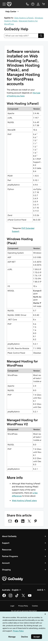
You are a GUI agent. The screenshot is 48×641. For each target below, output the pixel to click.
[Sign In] (38, 4)
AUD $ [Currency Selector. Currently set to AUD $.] (41, 589)
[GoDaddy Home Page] (12, 579)
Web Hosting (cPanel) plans (24, 500)
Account (6, 563)
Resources (6, 550)
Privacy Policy (23, 606)
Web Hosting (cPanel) (24, 18)
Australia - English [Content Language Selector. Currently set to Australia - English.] (12, 589)
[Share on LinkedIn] (23, 521)
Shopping (6, 570)
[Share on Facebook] (16, 521)
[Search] (41, 35)
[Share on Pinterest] (35, 521)
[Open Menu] (3, 4)
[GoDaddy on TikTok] (17, 597)
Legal (12, 606)
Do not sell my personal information (24, 611)
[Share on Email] (10, 521)
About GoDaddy (9, 536)
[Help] (32, 4)
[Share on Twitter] (29, 521)
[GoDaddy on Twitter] (23, 597)
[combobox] (21, 35)
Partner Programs (10, 556)
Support (5, 543)
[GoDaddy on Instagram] (10, 597)
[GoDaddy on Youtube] (30, 597)
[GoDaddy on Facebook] (4, 597)
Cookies (35, 606)
